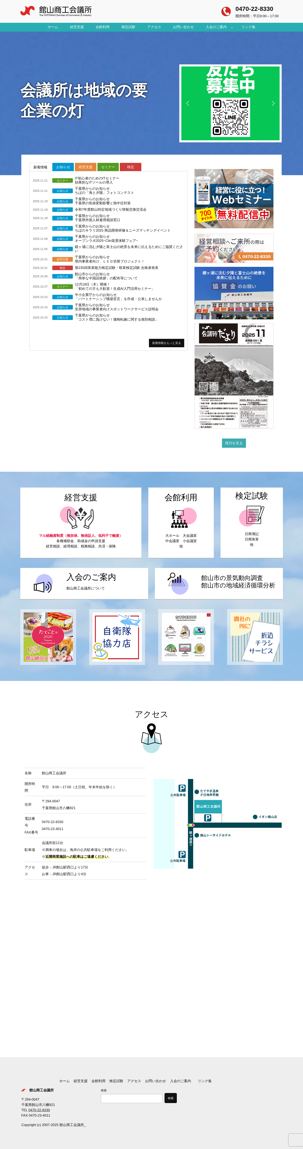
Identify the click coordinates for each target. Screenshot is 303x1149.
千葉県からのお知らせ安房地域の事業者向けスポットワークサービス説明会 (117, 307)
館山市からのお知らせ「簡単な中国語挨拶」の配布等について (106, 276)
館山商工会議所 (41, 1090)
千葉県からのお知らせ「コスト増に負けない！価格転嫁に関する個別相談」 (117, 317)
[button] (230, 103)
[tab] (40, 167)
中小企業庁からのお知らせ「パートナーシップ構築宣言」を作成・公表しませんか (118, 297)
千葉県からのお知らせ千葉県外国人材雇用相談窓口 (97, 218)
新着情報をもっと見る (166, 343)
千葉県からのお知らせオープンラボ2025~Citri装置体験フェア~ (106, 239)
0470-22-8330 (254, 8)
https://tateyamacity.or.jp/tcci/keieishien (80, 523)
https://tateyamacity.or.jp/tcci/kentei (252, 523)
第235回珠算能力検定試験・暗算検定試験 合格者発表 (116, 268)
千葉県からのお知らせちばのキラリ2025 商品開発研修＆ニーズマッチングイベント (123, 228)
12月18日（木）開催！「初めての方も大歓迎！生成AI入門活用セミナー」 (115, 286)
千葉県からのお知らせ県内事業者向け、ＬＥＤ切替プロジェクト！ (110, 259)
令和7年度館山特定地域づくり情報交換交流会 (110, 209)
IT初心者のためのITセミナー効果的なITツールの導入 (97, 180)
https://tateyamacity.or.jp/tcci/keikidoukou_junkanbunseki (219, 584)
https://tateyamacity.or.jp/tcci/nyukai (84, 584)
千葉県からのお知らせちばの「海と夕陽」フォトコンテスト (104, 191)
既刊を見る (234, 443)
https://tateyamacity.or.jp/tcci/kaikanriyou (181, 523)
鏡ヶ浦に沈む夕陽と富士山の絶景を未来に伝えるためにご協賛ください (129, 249)
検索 (104, 1090)
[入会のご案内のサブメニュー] (232, 27)
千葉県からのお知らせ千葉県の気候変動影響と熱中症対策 (103, 201)
